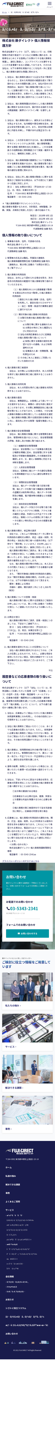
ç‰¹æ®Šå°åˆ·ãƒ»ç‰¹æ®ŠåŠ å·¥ (19, 1239)
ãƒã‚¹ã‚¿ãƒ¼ (11, 1235)
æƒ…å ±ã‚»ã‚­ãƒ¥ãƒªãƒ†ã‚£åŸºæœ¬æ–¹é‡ (27, 1325)
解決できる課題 (13, 1184)
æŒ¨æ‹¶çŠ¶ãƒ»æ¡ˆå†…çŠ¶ (17, 1225)
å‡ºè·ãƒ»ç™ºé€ (13, 1268)
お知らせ (10, 1299)
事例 (8, 1192)
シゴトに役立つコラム (16, 1308)
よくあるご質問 (13, 1201)
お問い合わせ (12, 1333)
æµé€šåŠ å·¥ (12, 1259)
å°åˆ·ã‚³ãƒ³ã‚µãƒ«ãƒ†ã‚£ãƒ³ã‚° (18, 1249)
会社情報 (10, 1276)
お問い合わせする (27, 933)
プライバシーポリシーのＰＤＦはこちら (20, 860)
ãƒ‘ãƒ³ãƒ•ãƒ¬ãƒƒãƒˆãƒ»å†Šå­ (17, 1230)
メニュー (50, 4)
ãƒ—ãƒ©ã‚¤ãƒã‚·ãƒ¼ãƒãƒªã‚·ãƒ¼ (25, 1316)
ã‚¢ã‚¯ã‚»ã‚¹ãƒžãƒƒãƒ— (16, 1291)
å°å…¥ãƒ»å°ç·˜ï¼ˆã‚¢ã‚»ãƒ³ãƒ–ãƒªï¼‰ (22, 1254)
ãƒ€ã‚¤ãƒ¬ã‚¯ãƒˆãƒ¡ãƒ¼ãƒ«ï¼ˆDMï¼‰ (20, 1220)
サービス (10, 1209)
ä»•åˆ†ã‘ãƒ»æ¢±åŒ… (15, 1264)
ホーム (4, 12)
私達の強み (11, 1175)
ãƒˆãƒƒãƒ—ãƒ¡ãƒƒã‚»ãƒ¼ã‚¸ (18, 1282)
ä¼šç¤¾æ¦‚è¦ (12, 1287)
